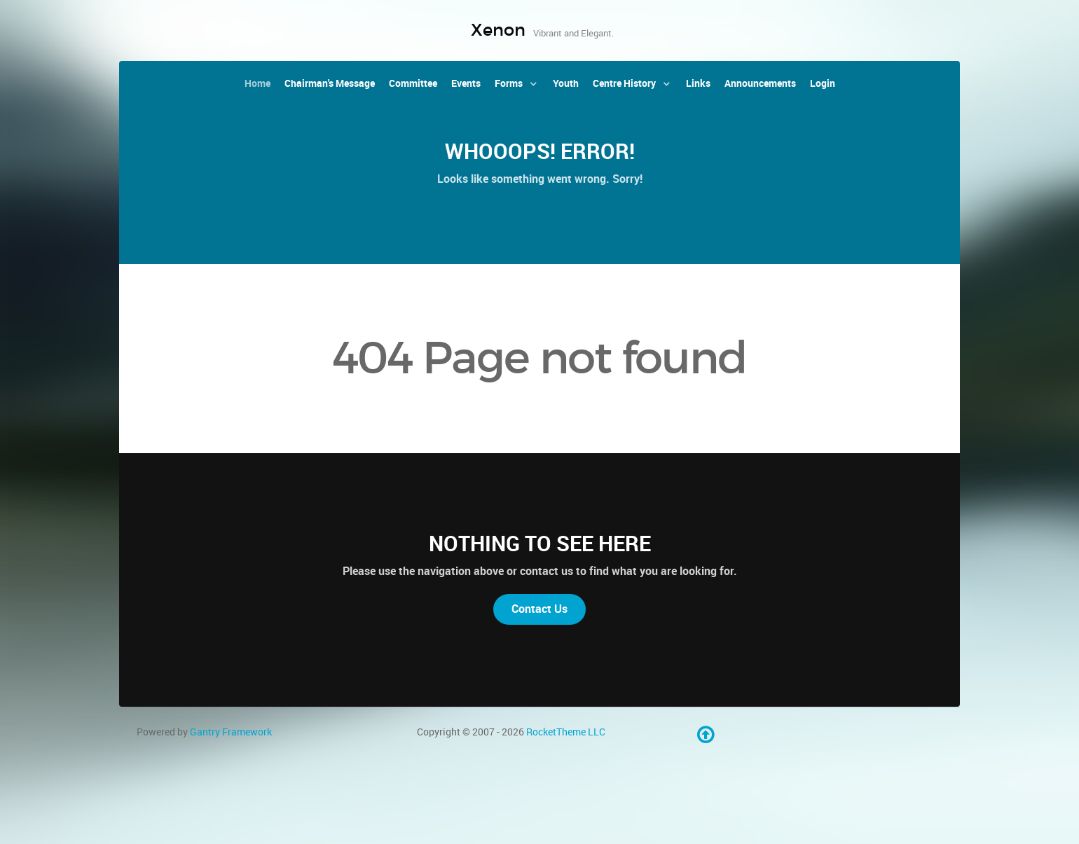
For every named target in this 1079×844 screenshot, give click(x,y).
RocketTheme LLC (565, 732)
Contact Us (539, 609)
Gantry (231, 732)
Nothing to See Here (540, 543)
